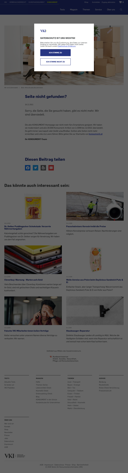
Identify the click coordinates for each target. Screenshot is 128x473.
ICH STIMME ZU (55, 53)
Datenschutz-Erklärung (67, 46)
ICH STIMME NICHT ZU (55, 62)
